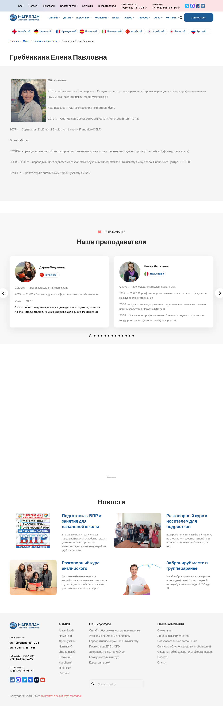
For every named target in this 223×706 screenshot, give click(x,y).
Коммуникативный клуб (104, 657)
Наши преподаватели (45, 41)
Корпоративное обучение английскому (113, 641)
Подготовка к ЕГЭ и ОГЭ (104, 646)
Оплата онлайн (68, 5)
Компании (101, 17)
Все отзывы (111, 477)
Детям (67, 17)
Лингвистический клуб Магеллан (61, 696)
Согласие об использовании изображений (184, 646)
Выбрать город (107, 5)
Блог (20, 5)
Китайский (136, 31)
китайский (50, 274)
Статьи (161, 662)
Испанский (91, 31)
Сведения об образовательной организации (185, 651)
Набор (128, 17)
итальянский (156, 273)
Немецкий (45, 31)
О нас (157, 17)
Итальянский (114, 31)
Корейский (158, 31)
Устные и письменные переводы (109, 636)
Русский (201, 31)
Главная (14, 41)
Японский (180, 31)
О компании (164, 630)
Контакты (87, 5)
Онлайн (53, 17)
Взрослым (82, 17)
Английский (23, 31)
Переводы (49, 5)
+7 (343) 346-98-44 (164, 7)
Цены (115, 17)
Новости (33, 5)
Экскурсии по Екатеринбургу (107, 651)
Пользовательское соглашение (177, 641)
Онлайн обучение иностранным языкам (114, 630)
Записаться (198, 17)
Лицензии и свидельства (173, 636)
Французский (68, 31)
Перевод (143, 17)
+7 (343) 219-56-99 (21, 659)
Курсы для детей (99, 662)
